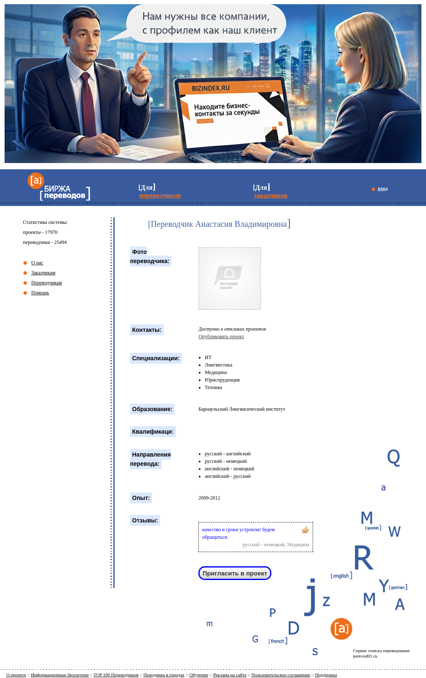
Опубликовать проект (221, 336)
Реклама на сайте (229, 674)
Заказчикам (43, 273)
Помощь (40, 293)
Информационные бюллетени (60, 674)
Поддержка (326, 674)
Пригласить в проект (235, 573)
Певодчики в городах (163, 674)
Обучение (198, 674)
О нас (37, 263)
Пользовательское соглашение (280, 674)
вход (383, 188)
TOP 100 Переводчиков (115, 674)
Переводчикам (46, 283)
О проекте (16, 674)
